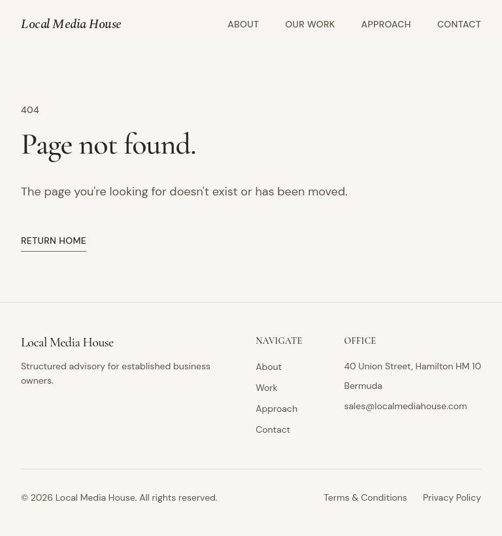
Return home (53, 241)
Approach (386, 24)
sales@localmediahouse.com (405, 406)
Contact (459, 24)
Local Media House (71, 24)
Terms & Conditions (365, 497)
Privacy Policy (452, 497)
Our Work (310, 24)
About (243, 24)
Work (266, 388)
